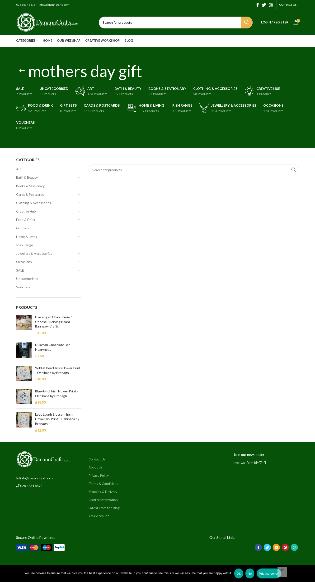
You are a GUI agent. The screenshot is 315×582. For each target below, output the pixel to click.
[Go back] (22, 71)
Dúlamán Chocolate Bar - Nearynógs (53, 347)
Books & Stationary (30, 186)
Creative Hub (26, 211)
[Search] (176, 22)
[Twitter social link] (264, 5)
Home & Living (26, 237)
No (250, 573)
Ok (239, 573)
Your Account (99, 516)
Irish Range (24, 245)
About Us (96, 467)
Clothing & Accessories (33, 203)
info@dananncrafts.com (53, 4)
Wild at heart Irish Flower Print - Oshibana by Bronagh (57, 370)
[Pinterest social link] (285, 547)
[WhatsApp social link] (294, 547)
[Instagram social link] (271, 5)
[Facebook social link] (257, 5)
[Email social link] (276, 547)
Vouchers (23, 287)
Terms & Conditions (103, 484)
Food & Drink (25, 220)
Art (18, 169)
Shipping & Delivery (103, 492)
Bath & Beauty (27, 177)
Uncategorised (27, 279)
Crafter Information (103, 500)
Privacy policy (269, 573)
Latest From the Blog (104, 508)
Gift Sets (23, 228)
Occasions (24, 262)
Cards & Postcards (30, 194)
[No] (282, 572)
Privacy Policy (99, 475)
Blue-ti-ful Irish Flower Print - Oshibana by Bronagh (56, 393)
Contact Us (97, 459)
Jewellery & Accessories (34, 253)
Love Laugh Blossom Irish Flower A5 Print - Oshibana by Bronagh (57, 419)
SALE (20, 270)
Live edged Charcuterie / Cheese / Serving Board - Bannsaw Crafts (53, 321)
